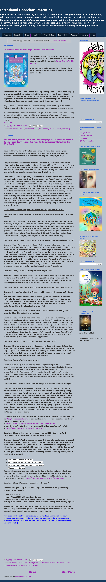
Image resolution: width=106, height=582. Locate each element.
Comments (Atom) (23, 577)
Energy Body (62, 35)
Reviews (74, 35)
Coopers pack (9, 565)
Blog (93, 35)
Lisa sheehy (44, 129)
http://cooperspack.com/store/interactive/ (45, 478)
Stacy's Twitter (86, 133)
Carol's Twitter (86, 136)
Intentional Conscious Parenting (26, 10)
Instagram (84, 138)
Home (32, 572)
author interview (17, 563)
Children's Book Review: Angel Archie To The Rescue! (29, 49)
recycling (66, 129)
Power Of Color (49, 35)
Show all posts (59, 41)
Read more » (9, 122)
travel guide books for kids (27, 565)
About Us (7, 35)
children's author (17, 129)
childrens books (31, 129)
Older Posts (68, 572)
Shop (27, 35)
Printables (17, 35)
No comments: (20, 126)
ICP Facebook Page (87, 141)
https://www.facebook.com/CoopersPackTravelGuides (30, 424)
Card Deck (36, 35)
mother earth (55, 129)
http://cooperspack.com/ (17, 419)
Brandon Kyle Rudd (32, 563)
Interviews (84, 35)
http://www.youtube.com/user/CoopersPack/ (26, 428)
